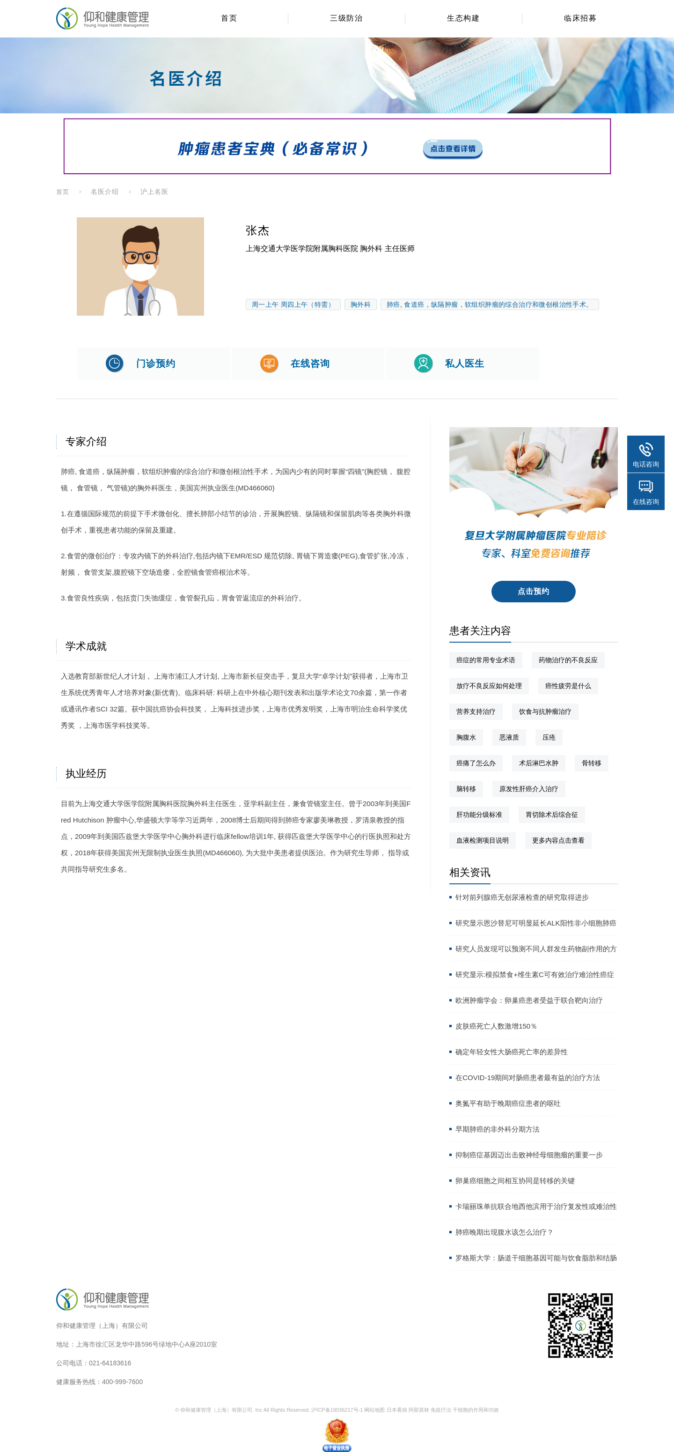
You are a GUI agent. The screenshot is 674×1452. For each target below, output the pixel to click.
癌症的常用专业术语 (485, 660)
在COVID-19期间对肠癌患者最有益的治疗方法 (527, 1078)
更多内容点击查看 (558, 840)
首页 (62, 191)
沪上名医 (154, 191)
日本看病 (397, 1410)
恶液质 (509, 737)
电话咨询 (646, 464)
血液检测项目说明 (482, 840)
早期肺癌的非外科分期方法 (497, 1129)
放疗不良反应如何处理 (489, 685)
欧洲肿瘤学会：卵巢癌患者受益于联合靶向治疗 (529, 1000)
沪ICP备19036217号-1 (337, 1410)
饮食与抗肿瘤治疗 (545, 711)
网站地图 (374, 1410)
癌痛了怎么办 (476, 763)
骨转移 (591, 763)
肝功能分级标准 (479, 814)
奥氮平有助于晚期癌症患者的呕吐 (508, 1103)
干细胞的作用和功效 (476, 1410)
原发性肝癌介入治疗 (528, 789)
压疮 (549, 737)
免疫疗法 (441, 1410)
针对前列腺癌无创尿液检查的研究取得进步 (522, 897)
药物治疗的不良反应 (568, 660)
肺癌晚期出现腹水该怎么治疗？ (504, 1232)
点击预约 (534, 591)
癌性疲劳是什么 (568, 685)
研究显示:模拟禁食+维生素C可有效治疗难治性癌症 (534, 974)
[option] (140, 266)
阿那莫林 (419, 1410)
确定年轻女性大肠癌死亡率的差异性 (511, 1052)
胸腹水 (466, 737)
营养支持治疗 (476, 711)
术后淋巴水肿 (538, 763)
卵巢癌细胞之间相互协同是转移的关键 (515, 1181)
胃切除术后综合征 (552, 814)
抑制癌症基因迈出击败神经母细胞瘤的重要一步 (529, 1155)
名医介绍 (105, 191)
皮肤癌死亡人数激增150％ (496, 1026)
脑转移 (466, 789)
